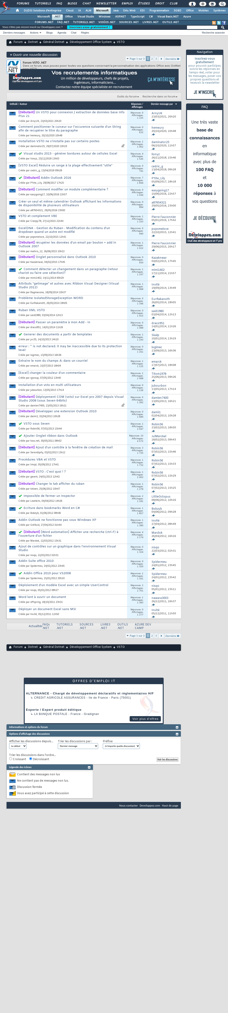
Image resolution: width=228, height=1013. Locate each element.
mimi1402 (35, 278)
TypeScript (137, 16)
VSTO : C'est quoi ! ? (51, 472)
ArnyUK (34, 121)
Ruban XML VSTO (31, 310)
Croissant (17, 759)
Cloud (69, 10)
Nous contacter (128, 805)
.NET (57, 16)
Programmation (159, 10)
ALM (88, 10)
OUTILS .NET (170, 22)
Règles (85, 32)
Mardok (34, 541)
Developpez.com (150, 805)
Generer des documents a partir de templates (58, 335)
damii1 (34, 416)
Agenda (61, 32)
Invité (33, 614)
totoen (34, 489)
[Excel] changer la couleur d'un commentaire (52, 373)
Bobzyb (34, 513)
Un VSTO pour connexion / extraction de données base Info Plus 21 (71, 114)
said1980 (35, 315)
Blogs (72, 4)
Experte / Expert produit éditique (54, 709)
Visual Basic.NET (168, 16)
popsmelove (37, 237)
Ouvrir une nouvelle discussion (33, 55)
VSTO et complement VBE (37, 216)
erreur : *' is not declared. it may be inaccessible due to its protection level (70, 348)
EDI (142, 10)
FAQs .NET (46, 626)
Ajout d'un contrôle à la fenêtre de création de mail (74, 448)
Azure (187, 16)
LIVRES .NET (150, 22)
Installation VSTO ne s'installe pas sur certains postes (59, 141)
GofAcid (34, 525)
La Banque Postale (50, 714)
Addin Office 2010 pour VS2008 (47, 573)
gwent (34, 476)
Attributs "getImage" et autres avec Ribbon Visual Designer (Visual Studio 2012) (68, 285)
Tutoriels (42, 4)
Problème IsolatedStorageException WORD (50, 298)
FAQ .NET (63, 22)
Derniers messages (14, 32)
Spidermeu (36, 566)
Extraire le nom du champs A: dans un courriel (53, 361)
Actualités (35, 626)
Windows (105, 16)
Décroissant (39, 759)
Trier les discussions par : (75, 741)
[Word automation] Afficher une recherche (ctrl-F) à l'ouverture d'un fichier (68, 534)
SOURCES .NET (129, 22)
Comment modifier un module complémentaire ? (72, 190)
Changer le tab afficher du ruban (60, 484)
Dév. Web (129, 10)
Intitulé (13, 104)
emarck (34, 365)
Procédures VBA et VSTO (37, 460)
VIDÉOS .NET (106, 22)
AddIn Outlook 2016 (56, 178)
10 (142, 436)
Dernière (173, 59)
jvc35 (33, 339)
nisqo (33, 555)
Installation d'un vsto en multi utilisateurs (49, 385)
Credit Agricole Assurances (60, 697)
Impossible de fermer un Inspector (49, 496)
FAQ (59, 4)
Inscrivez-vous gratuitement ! (89, 27)
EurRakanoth (37, 303)
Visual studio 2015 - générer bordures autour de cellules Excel (70, 154)
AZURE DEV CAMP (143, 626)
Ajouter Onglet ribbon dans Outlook (51, 436)
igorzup (34, 378)
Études (144, 4)
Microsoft (102, 10)
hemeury (35, 135)
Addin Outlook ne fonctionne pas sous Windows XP (57, 520)
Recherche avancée (213, 32)
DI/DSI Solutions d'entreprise (42, 10)
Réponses (136, 104)
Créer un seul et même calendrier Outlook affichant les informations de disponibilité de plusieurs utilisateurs (69, 203)
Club (173, 4)
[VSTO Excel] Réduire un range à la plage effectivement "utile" (65, 166)
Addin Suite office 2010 (36, 561)
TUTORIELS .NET (84, 22)
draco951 (35, 327)
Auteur (23, 104)
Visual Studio (85, 16)
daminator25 (37, 146)
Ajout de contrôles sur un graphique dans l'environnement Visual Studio (67, 548)
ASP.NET (120, 16)
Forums (22, 4)
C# (151, 16)
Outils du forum (127, 96)
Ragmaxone (37, 292)
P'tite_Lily (36, 183)
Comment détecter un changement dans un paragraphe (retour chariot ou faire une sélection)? (68, 271)
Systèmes (219, 10)
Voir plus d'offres (145, 719)
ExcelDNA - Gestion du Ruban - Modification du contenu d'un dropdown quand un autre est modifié (64, 230)
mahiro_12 (36, 251)
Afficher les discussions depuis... (31, 741)
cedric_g (35, 170)
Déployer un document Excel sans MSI (47, 609)
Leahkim (35, 501)
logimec (34, 355)
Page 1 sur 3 (137, 58)
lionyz (33, 158)
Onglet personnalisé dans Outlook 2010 (66, 257)
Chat (86, 4)
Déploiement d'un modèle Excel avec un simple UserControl (63, 585)
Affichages (137, 107)
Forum (18, 42)
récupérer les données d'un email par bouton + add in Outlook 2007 (67, 244)
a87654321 (36, 210)
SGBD (177, 10)
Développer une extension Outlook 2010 (66, 411)
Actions (34, 32)
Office (190, 10)
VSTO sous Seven (37, 424)
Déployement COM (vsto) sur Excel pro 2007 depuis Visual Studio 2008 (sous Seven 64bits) (71, 399)
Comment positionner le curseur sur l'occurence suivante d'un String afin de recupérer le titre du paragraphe (69, 129)
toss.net (34, 441)
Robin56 (35, 428)
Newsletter (106, 4)
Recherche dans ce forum (158, 96)
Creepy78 (35, 221)
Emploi (127, 4)
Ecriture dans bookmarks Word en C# (52, 508)
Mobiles (203, 10)
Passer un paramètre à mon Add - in (63, 322)
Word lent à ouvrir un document (42, 597)
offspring (35, 602)
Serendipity (36, 452)
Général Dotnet (53, 42)
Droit (159, 4)
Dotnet (33, 42)
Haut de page (170, 805)
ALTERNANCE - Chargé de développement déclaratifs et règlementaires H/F (90, 693)
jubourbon (36, 390)
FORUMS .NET (44, 22)
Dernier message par (164, 104)
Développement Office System (91, 42)
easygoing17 (37, 194)
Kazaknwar (36, 262)
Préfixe (108, 741)
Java (115, 10)
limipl (33, 464)
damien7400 (37, 405)
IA (79, 10)
